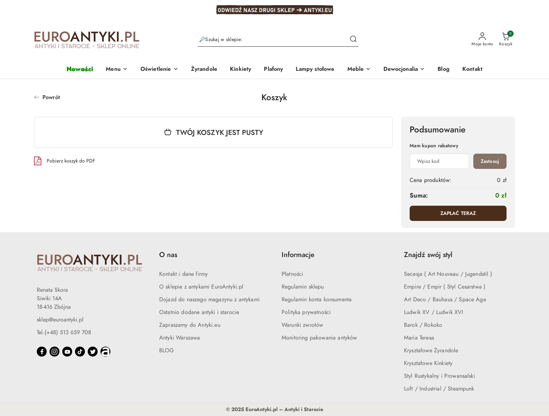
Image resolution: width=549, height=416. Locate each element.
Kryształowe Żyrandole (431, 350)
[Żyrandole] (204, 70)
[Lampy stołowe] (315, 70)
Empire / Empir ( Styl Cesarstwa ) (444, 287)
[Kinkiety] (240, 70)
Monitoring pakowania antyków (319, 338)
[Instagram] (54, 352)
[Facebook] (42, 352)
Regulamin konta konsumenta (317, 299)
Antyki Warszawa (179, 338)
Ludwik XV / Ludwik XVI (433, 312)
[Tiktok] (80, 352)
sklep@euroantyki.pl (60, 320)
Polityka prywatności (306, 312)
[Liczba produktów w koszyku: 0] (505, 39)
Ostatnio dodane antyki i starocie (199, 312)
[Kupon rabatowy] (439, 161)
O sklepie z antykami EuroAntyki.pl (201, 287)
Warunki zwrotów (302, 325)
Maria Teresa (419, 338)
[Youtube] (67, 352)
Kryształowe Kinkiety (428, 363)
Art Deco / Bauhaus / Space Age (445, 299)
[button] (117, 70)
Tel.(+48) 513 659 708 (64, 332)
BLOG (166, 350)
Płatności (292, 274)
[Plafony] (273, 70)
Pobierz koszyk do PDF (64, 160)
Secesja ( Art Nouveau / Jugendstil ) (448, 274)
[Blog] (443, 70)
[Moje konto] (482, 39)
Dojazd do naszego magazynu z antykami (209, 299)
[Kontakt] (472, 70)
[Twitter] (93, 352)
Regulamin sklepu (303, 287)
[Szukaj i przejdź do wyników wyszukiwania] (353, 39)
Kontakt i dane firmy (183, 274)
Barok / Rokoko (423, 325)
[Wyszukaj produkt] (278, 39)
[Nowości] (80, 69)
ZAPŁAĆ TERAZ (458, 213)
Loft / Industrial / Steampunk (439, 389)
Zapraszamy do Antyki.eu (189, 325)
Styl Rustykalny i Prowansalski (439, 376)
